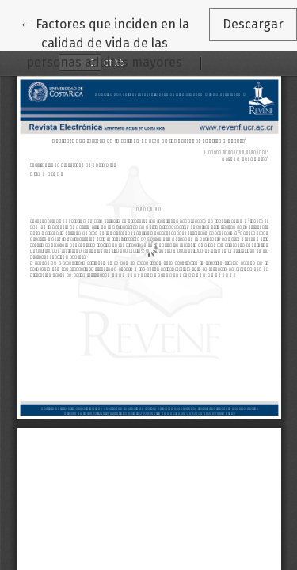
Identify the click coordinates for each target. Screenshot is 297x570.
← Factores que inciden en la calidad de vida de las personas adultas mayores (114, 42)
